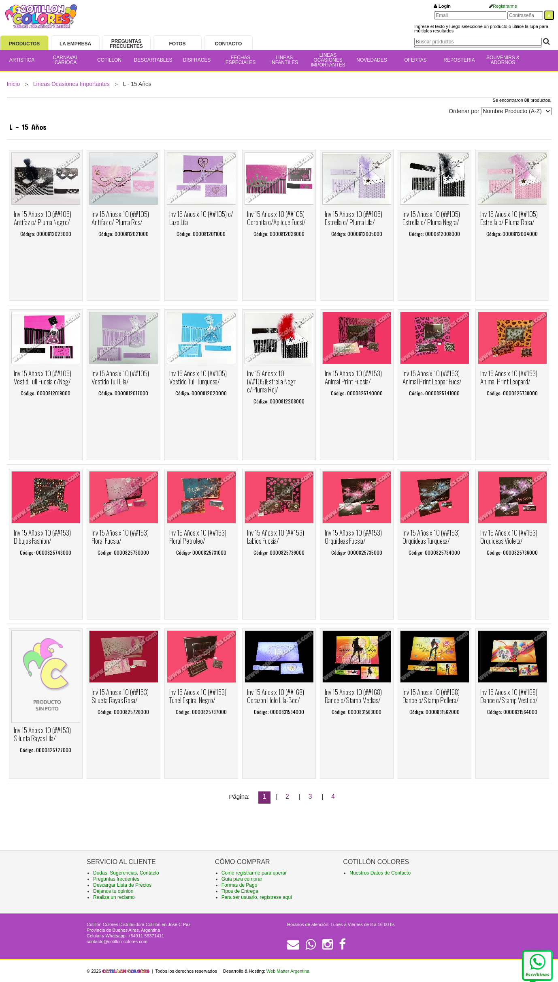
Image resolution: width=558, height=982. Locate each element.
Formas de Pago (239, 885)
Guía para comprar (241, 879)
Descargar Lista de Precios (122, 885)
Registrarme (505, 6)
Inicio (13, 84)
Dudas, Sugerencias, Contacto (126, 873)
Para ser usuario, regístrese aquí (256, 897)
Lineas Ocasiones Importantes (71, 84)
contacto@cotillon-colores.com (117, 941)
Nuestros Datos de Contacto (380, 873)
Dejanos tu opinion (113, 891)
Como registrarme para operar (254, 873)
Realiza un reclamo (114, 897)
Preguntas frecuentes (116, 879)
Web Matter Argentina (287, 971)
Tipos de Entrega (239, 891)
